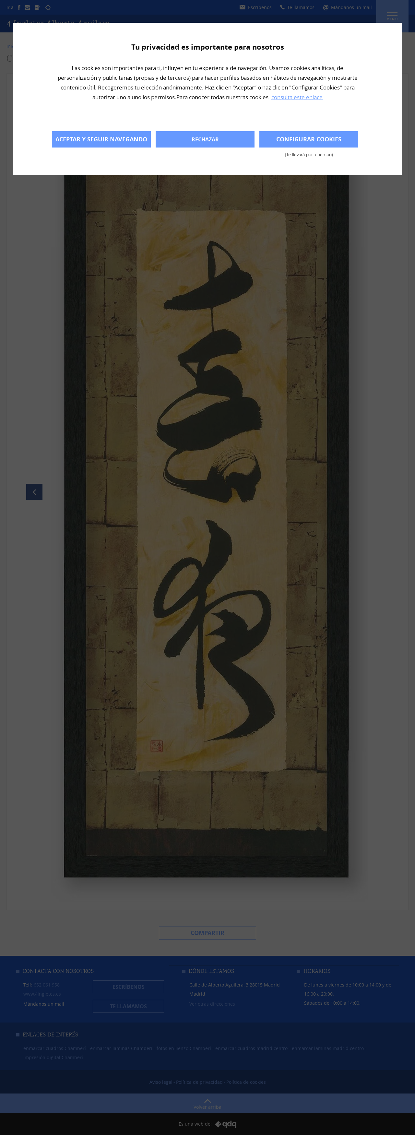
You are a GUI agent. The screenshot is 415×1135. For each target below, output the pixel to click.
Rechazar (205, 139)
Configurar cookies (308, 141)
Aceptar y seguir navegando (101, 139)
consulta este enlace (297, 97)
